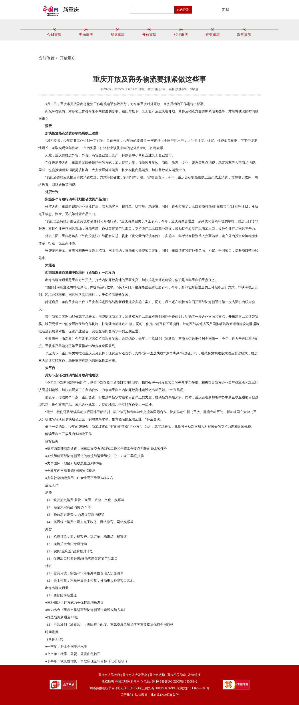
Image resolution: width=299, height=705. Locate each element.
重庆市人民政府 (109, 675)
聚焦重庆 (244, 32)
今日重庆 (54, 32)
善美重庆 (212, 32)
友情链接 (194, 675)
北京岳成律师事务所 (165, 695)
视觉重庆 (117, 32)
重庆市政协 (157, 675)
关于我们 (126, 695)
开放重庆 (149, 32)
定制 (225, 10)
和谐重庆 (181, 32)
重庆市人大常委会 (134, 675)
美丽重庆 (86, 32)
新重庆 (71, 10)
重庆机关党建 (176, 675)
